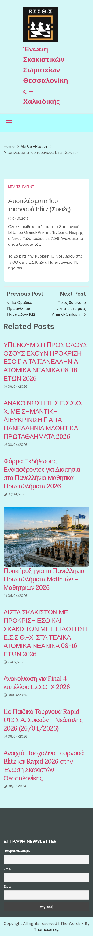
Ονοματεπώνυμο (17, 851)
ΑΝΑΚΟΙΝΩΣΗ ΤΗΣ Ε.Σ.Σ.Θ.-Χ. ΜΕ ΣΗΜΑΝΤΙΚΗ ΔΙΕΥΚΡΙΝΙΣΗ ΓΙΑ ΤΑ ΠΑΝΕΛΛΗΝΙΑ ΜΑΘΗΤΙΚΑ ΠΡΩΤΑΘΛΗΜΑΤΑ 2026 (44, 420)
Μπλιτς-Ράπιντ (21, 187)
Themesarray (46, 929)
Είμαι (7, 886)
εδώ (37, 244)
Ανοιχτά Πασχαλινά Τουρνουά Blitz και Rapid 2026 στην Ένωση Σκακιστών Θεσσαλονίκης (44, 765)
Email (8, 869)
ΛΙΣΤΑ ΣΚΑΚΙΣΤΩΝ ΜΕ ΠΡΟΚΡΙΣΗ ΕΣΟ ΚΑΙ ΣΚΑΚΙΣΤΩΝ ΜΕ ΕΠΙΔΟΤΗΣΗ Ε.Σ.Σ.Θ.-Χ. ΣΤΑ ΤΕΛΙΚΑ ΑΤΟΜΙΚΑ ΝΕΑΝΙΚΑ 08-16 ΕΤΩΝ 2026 (46, 633)
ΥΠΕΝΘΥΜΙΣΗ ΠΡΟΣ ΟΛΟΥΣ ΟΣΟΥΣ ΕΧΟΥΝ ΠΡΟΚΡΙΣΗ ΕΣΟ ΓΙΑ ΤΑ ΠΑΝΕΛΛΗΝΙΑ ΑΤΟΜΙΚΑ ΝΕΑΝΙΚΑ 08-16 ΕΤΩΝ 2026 (45, 361)
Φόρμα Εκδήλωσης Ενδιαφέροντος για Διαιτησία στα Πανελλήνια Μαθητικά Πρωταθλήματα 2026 (42, 473)
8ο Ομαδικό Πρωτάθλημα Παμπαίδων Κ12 (21, 308)
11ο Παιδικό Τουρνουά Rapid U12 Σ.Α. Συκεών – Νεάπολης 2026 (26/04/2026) (43, 719)
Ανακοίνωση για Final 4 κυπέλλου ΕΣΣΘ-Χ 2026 (37, 682)
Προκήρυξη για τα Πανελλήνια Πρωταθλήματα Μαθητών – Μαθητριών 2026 (44, 579)
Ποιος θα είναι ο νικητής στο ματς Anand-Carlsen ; (69, 308)
